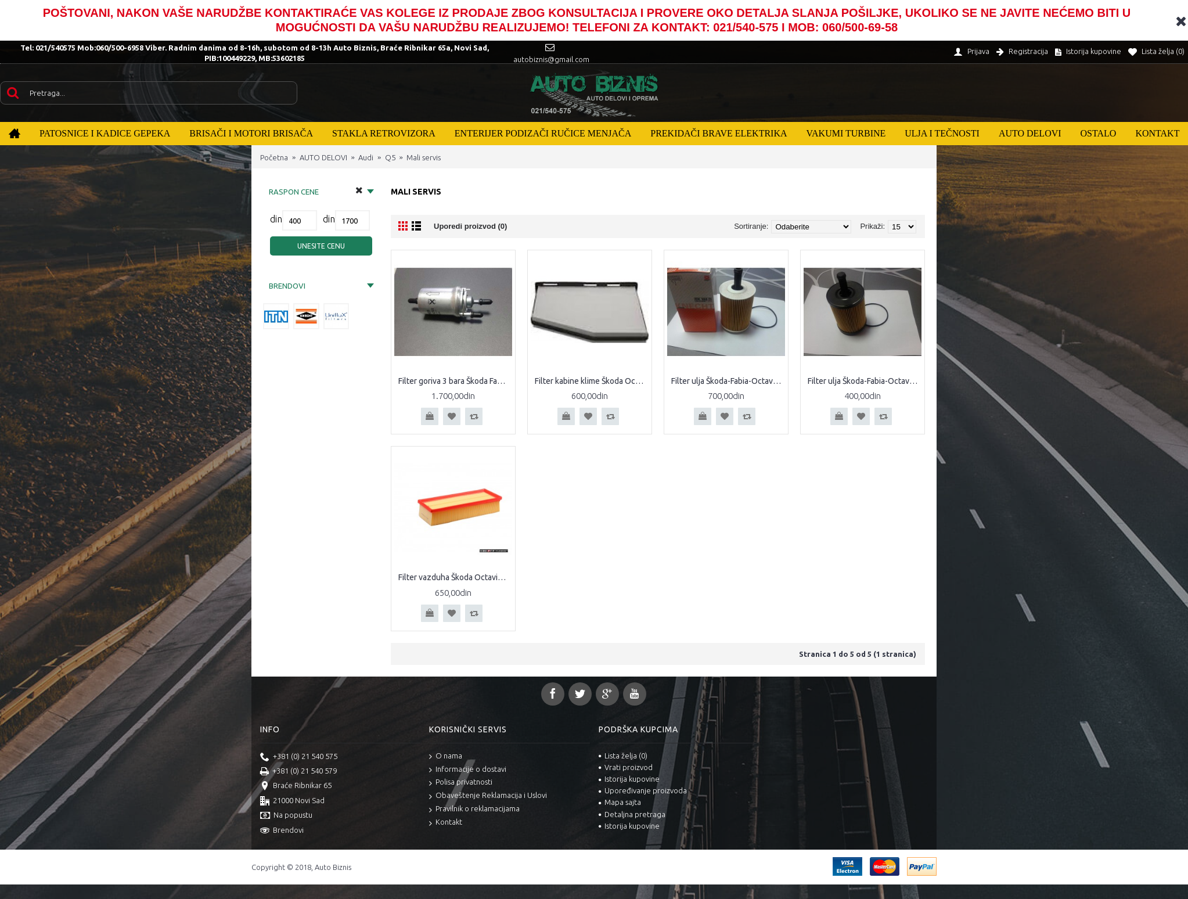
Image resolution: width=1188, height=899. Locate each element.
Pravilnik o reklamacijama (474, 809)
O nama (445, 756)
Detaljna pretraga (632, 814)
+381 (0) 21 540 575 (298, 757)
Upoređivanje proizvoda (643, 790)
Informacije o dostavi (467, 770)
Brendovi (282, 831)
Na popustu (286, 816)
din (276, 219)
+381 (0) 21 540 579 (298, 772)
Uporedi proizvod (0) (470, 226)
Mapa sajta (620, 802)
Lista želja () (623, 755)
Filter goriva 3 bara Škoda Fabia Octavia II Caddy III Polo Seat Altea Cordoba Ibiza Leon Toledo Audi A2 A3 (455, 381)
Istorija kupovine (629, 779)
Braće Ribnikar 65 (296, 786)
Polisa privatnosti (460, 782)
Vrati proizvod (626, 767)
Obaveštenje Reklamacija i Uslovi (488, 796)
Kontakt (445, 823)
